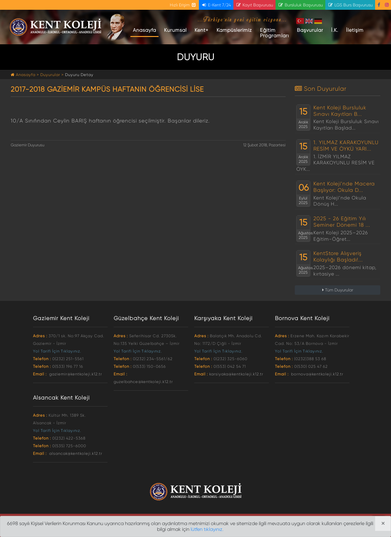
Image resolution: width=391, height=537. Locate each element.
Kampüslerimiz (234, 30)
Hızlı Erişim (183, 4)
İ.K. (334, 30)
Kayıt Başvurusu (254, 4)
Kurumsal (175, 30)
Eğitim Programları (274, 32)
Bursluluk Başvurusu (300, 4)
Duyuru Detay (79, 74)
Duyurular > (52, 74)
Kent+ (202, 30)
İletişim (355, 30)
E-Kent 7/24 (216, 4)
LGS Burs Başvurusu (350, 4)
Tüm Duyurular (337, 289)
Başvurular (310, 30)
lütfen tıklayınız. (207, 529)
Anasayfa (146, 30)
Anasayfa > (25, 74)
